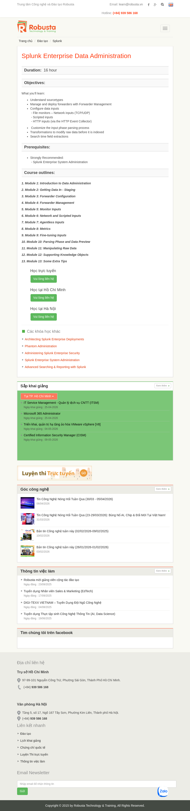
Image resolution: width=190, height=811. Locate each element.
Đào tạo (42, 41)
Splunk (57, 41)
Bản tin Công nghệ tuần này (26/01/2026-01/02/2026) (73, 547)
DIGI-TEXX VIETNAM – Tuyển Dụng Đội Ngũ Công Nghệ (62, 602)
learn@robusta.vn (131, 4)
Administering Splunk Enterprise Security (52, 353)
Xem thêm (162, 385)
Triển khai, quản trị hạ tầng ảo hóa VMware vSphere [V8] (62, 424)
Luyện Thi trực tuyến (34, 754)
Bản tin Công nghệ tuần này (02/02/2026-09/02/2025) (73, 531)
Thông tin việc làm (32, 761)
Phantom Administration (41, 346)
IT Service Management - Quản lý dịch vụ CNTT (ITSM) (61, 402)
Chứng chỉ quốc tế (32, 747)
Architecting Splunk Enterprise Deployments (54, 339)
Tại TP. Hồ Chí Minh (39, 396)
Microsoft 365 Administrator (42, 413)
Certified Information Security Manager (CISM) (55, 435)
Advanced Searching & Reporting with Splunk (55, 367)
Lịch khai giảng (30, 740)
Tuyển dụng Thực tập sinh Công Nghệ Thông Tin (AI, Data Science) (69, 614)
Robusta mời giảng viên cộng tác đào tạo (51, 580)
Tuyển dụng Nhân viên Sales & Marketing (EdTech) (58, 591)
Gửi (22, 791)
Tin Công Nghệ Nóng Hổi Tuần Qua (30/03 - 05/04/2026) (75, 499)
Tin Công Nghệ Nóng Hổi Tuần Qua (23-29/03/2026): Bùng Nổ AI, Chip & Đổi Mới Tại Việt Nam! (101, 515)
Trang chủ (26, 41)
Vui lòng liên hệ (43, 279)
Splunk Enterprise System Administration (52, 360)
